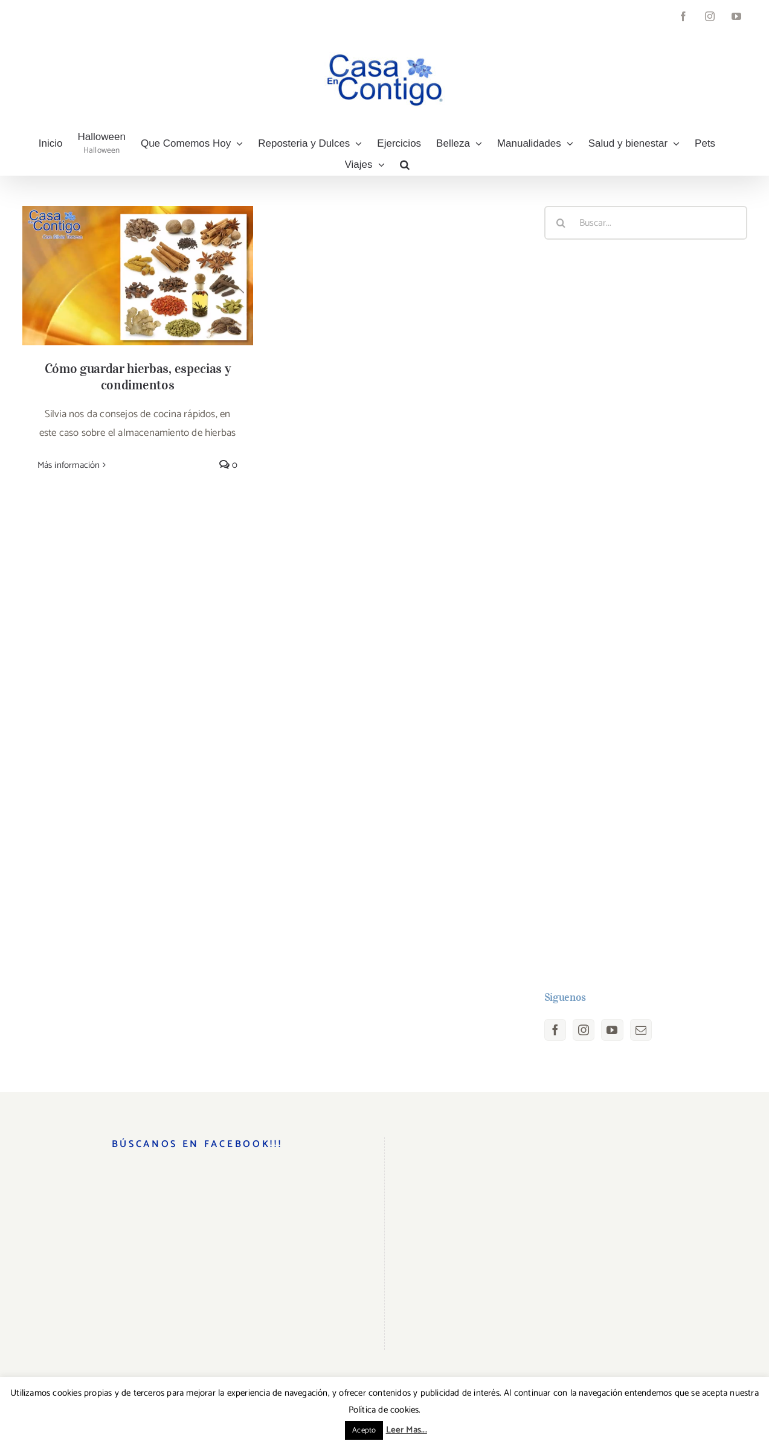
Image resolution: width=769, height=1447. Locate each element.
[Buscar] (561, 223)
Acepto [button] (364, 1430)
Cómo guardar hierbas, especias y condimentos (137, 376)
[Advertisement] (645, 615)
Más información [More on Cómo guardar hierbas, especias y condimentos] (68, 465)
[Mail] (641, 1030)
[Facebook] (555, 1030)
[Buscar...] (645, 223)
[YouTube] (612, 1030)
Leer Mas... (406, 1429)
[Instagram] (583, 1030)
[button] (405, 164)
